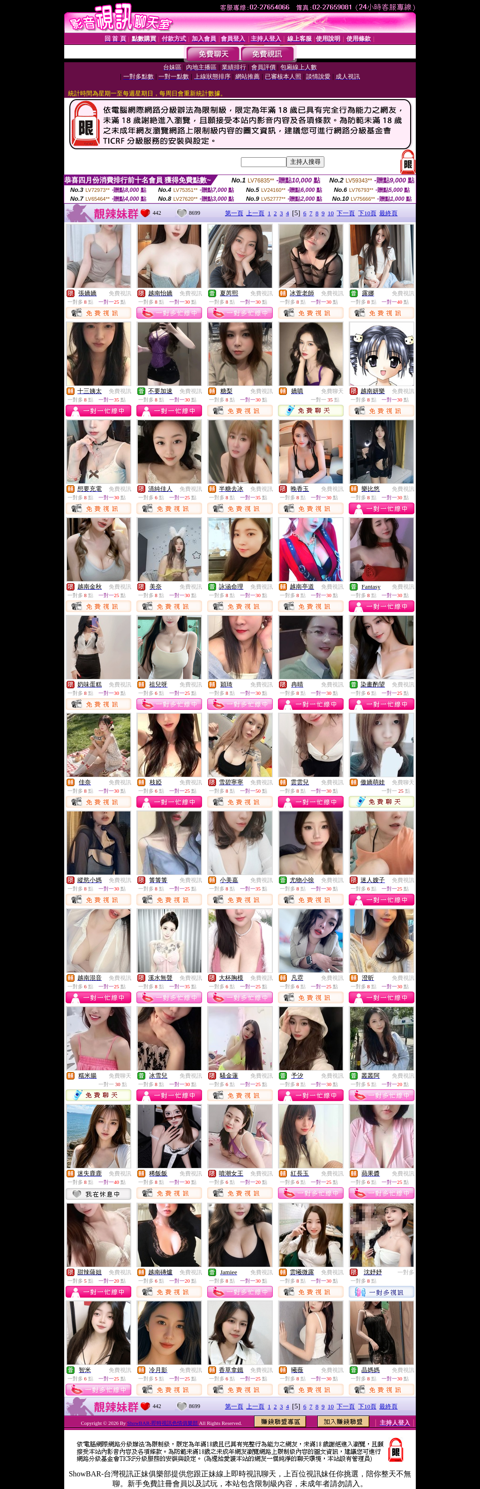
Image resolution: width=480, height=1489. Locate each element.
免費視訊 (120, 293)
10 (331, 213)
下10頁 (367, 213)
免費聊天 (332, 391)
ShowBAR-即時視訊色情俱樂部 (163, 1423)
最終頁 (388, 213)
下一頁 (346, 213)
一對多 (406, 1272)
